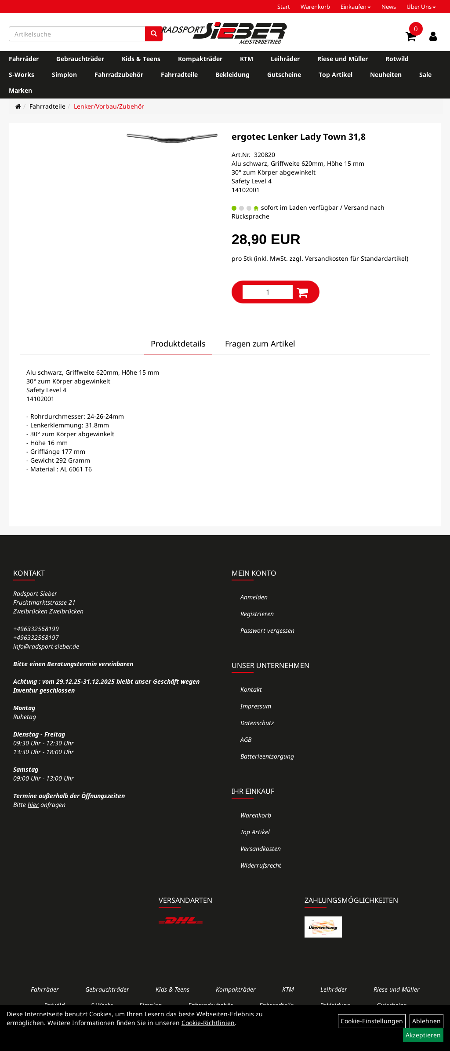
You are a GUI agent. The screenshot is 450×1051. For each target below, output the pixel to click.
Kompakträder (200, 59)
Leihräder (285, 59)
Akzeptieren (423, 1035)
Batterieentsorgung (267, 756)
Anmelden (254, 597)
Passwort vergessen (267, 630)
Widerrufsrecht (260, 865)
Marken (20, 90)
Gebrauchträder (80, 59)
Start (283, 7)
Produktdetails (178, 343)
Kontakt (251, 689)
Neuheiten (386, 74)
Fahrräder (24, 59)
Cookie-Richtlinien (208, 1022)
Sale (425, 74)
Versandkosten (260, 848)
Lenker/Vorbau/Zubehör (109, 106)
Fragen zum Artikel (260, 343)
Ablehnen (426, 1021)
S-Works (21, 74)
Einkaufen (356, 7)
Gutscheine (284, 74)
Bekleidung (232, 74)
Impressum (255, 706)
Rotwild (397, 59)
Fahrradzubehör (118, 74)
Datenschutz (257, 723)
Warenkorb (315, 7)
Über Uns (421, 7)
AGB (245, 739)
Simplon (64, 74)
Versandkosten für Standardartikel (355, 258)
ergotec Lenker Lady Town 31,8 (299, 136)
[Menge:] (268, 292)
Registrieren (257, 613)
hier (33, 804)
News (388, 7)
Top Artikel (335, 74)
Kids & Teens (141, 59)
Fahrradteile (179, 74)
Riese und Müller (342, 59)
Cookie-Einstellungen (372, 1021)
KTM (246, 59)
